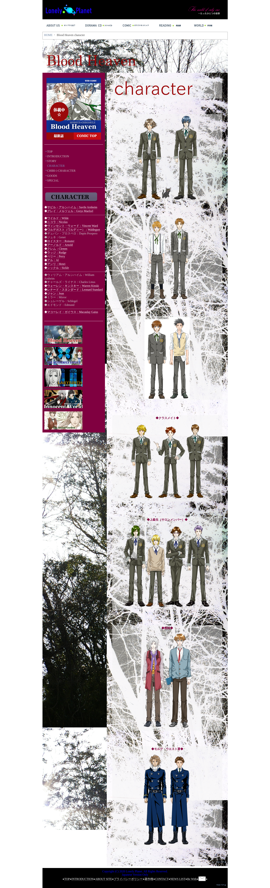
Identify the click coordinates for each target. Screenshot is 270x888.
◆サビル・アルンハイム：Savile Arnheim (70, 207)
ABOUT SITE (103, 879)
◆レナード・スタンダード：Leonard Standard (73, 289)
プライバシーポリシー (128, 879)
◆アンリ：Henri (54, 264)
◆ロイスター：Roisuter (59, 241)
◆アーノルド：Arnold (58, 244)
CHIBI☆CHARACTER (61, 170)
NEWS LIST (177, 879)
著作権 (149, 879)
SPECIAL (53, 180)
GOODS (52, 175)
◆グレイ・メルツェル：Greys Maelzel (68, 211)
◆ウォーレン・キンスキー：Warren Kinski (71, 285)
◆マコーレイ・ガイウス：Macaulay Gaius (71, 312)
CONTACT (162, 879)
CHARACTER (56, 165)
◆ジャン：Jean (54, 293)
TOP (50, 151)
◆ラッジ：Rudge (55, 252)
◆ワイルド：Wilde (56, 218)
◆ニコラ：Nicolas (56, 222)
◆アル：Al (51, 260)
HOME (48, 35)
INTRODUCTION (58, 156)
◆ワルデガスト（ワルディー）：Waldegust (72, 229)
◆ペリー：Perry (54, 256)
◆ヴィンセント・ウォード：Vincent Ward (71, 225)
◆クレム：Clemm (55, 248)
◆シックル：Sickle (56, 267)
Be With (192, 879)
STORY (51, 161)
